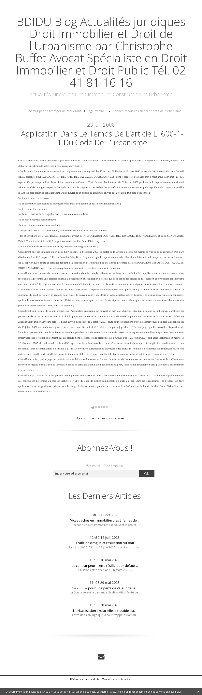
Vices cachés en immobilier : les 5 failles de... (104, 533)
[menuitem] (59, 123)
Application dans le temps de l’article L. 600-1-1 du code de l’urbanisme (102, 150)
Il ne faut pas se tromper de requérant (56, 123)
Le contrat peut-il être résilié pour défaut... (105, 578)
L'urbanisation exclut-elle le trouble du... (104, 623)
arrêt (24, 173)
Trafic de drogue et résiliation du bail (105, 556)
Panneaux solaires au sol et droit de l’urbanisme (144, 123)
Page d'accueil (97, 123)
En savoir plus (173, 691)
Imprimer (101, 420)
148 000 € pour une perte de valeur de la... (105, 601)
